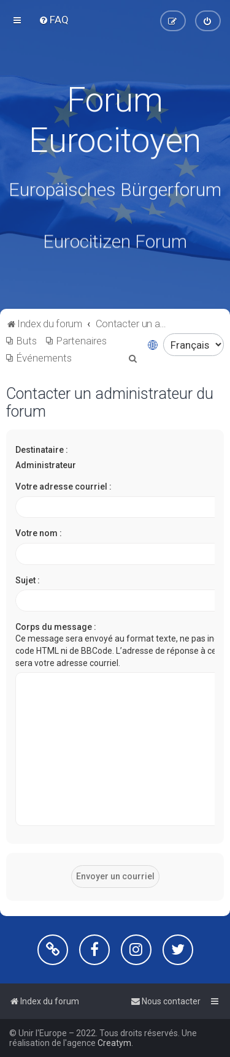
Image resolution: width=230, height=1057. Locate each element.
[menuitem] (54, 19)
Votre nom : (38, 533)
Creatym (114, 1043)
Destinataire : (41, 450)
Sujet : (27, 580)
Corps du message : (55, 627)
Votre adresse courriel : (63, 486)
